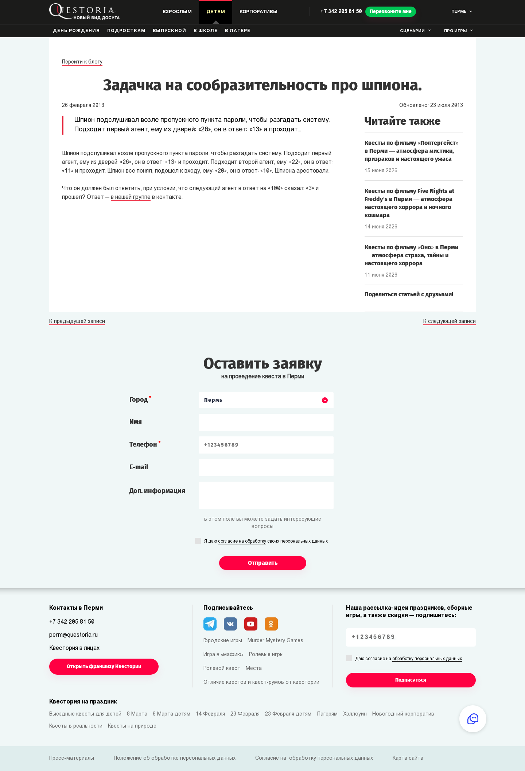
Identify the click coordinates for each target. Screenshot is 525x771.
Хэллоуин (355, 714)
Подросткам (126, 31)
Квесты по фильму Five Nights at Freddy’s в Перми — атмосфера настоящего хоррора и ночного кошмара (409, 203)
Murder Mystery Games (275, 641)
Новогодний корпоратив (403, 714)
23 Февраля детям (288, 714)
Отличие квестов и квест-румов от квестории (261, 682)
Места (254, 668)
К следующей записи (449, 321)
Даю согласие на (408, 659)
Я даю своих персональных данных (266, 541)
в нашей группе (131, 197)
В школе (206, 31)
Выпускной (169, 31)
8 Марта (137, 714)
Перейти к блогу (82, 62)
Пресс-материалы (71, 758)
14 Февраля (210, 714)
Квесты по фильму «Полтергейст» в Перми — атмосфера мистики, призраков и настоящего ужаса (412, 150)
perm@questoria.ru (73, 635)
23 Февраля (245, 714)
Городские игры (222, 641)
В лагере (237, 31)
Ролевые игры (266, 655)
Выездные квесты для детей (85, 714)
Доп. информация (157, 491)
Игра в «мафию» (223, 655)
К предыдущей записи (77, 321)
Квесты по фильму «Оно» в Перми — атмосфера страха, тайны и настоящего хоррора (411, 255)
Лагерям (327, 714)
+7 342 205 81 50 (341, 12)
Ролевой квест (221, 668)
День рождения (76, 31)
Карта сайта (408, 758)
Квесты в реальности (75, 726)
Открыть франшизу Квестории (104, 666)
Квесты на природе (132, 726)
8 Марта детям (171, 714)
